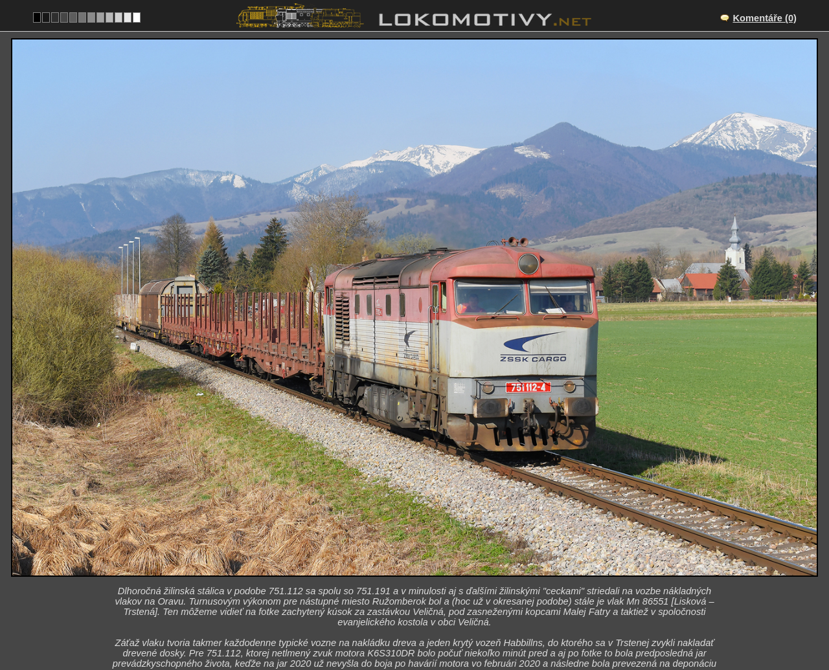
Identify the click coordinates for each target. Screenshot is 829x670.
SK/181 (426, 569)
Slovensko (407, 623)
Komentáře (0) (764, 18)
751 (454, 623)
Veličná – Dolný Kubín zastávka (429, 555)
